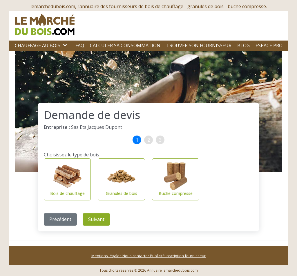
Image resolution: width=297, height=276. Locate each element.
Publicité (158, 255)
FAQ (79, 45)
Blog (243, 45)
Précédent (60, 219)
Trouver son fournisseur (198, 45)
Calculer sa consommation (125, 45)
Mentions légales (106, 255)
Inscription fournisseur (186, 255)
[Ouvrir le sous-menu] (65, 45)
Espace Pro (269, 45)
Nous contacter (136, 255)
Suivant (96, 219)
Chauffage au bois (37, 45)
